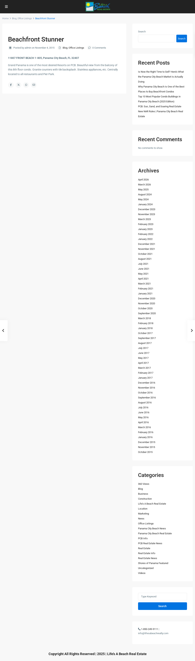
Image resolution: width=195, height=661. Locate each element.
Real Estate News (147, 558)
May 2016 (143, 417)
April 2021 (143, 278)
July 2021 (143, 263)
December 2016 (146, 382)
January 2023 (145, 229)
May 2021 (143, 273)
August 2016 (145, 402)
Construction (145, 498)
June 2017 (143, 353)
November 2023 (146, 214)
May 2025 (143, 189)
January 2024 (145, 204)
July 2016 (143, 407)
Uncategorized (145, 568)
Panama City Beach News (152, 528)
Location (142, 508)
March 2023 (144, 219)
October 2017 (145, 333)
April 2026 (143, 179)
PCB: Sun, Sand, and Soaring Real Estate (159, 106)
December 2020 (146, 298)
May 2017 (143, 358)
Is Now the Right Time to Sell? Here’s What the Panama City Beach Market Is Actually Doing (161, 76)
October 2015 (145, 452)
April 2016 (143, 422)
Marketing (143, 513)
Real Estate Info (146, 553)
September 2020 (147, 313)
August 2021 (145, 258)
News (141, 518)
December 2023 (146, 209)
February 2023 (145, 224)
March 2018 (144, 318)
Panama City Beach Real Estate (155, 533)
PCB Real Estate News (150, 543)
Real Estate (144, 548)
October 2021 (145, 253)
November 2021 (146, 249)
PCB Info (143, 538)
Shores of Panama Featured (153, 563)
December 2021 (146, 244)
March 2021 (144, 283)
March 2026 (144, 184)
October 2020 (145, 308)
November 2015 (146, 447)
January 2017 (145, 377)
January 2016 (145, 437)
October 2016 (145, 392)
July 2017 (143, 348)
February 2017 (145, 372)
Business (143, 493)
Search (142, 31)
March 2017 (144, 367)
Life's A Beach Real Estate (152, 503)
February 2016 (145, 432)
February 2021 (145, 288)
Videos (141, 573)
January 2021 (145, 293)
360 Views (143, 483)
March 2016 (144, 427)
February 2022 (145, 234)
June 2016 (143, 412)
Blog (14, 18)
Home (5, 18)
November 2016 (146, 387)
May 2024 (143, 199)
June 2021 (143, 268)
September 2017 (147, 338)
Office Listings (25, 18)
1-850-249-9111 (149, 629)
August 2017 (145, 343)
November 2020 (146, 303)
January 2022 (145, 239)
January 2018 (145, 328)
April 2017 (143, 362)
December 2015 (146, 442)
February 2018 (145, 323)
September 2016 (147, 397)
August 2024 (145, 194)
